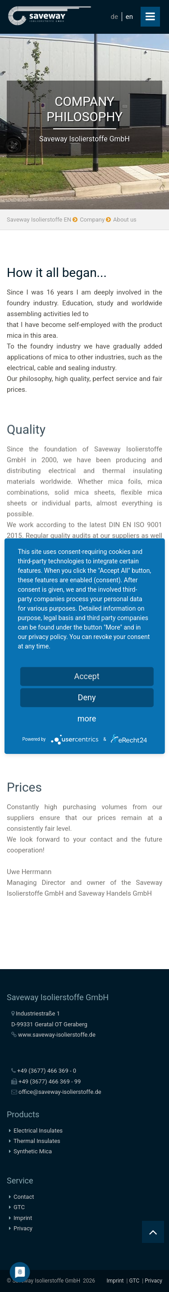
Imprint (23, 1218)
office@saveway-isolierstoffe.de (59, 1091)
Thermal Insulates (37, 1141)
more (87, 718)
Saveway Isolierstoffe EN (39, 219)
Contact (24, 1196)
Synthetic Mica (33, 1151)
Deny (87, 697)
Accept (86, 676)
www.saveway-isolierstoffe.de (57, 1034)
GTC (19, 1207)
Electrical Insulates (38, 1130)
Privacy (23, 1228)
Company (92, 219)
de (114, 17)
